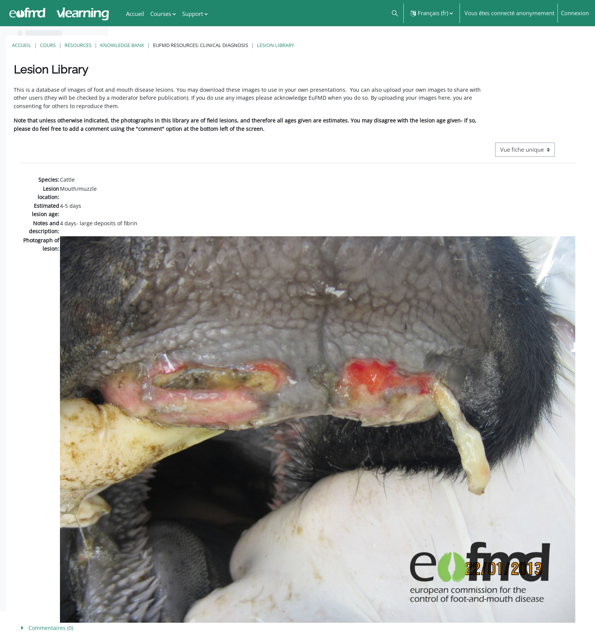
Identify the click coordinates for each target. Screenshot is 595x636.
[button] (394, 13)
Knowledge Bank (230, 45)
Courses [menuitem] (160, 13)
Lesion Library (383, 45)
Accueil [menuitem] (135, 13)
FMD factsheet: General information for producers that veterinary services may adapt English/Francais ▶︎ (505, 612)
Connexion (575, 13)
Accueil (129, 45)
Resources (186, 45)
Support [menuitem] (192, 13)
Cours (156, 45)
